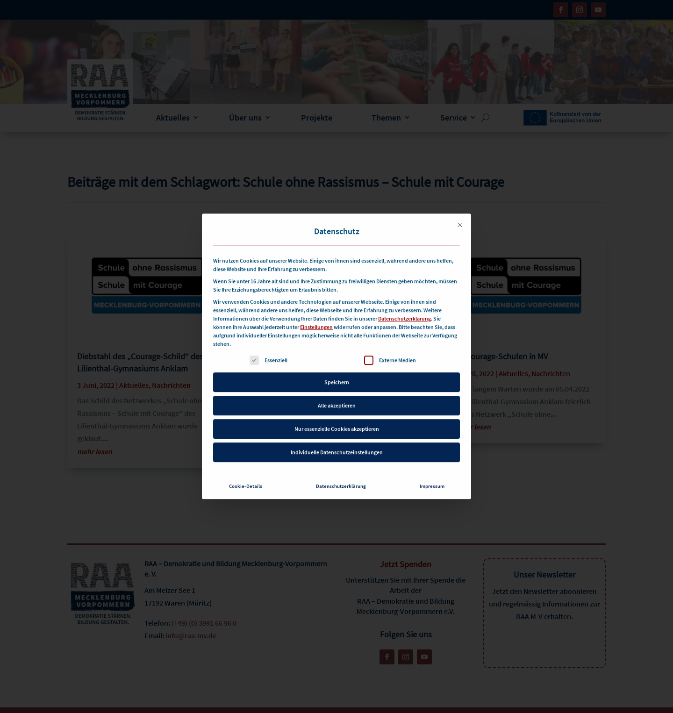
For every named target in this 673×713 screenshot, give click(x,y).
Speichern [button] (336, 363)
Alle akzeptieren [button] (337, 386)
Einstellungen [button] (316, 308)
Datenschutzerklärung (404, 299)
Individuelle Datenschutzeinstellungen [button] (337, 433)
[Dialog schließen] (459, 206)
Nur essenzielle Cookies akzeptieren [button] (336, 410)
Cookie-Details (245, 467)
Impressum (432, 467)
